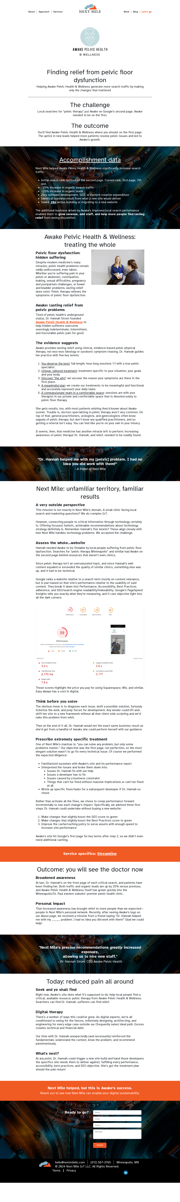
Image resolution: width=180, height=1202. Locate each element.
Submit (100, 1164)
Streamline (107, 873)
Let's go (147, 12)
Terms (56, 1190)
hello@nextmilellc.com (70, 1181)
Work (126, 12)
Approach (44, 12)
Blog (135, 12)
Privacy (71, 1190)
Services (58, 12)
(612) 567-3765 (101, 1181)
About (31, 12)
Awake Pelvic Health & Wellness (59, 341)
